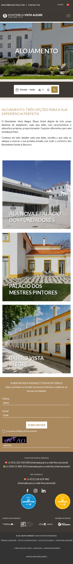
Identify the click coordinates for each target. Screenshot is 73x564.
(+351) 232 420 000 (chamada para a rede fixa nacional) (38, 462)
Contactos (34, 5)
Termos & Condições (8, 540)
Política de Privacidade (27, 431)
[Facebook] (29, 490)
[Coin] (60, 5)
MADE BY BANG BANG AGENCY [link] (36, 557)
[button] (54, 89)
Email (5, 410)
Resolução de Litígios (23, 548)
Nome (5, 398)
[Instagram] (36, 490)
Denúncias (38, 548)
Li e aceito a (21, 431)
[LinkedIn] (44, 490)
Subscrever (36, 425)
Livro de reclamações (63, 540)
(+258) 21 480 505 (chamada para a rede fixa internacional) (38, 466)
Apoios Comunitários (52, 548)
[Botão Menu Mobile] (68, 15)
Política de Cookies (46, 540)
